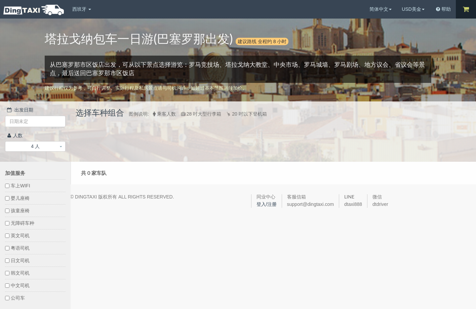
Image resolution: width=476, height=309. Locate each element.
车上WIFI (17, 185)
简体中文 (380, 9)
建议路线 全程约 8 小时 (262, 41)
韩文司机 (17, 273)
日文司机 (17, 260)
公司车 (15, 298)
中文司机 (17, 285)
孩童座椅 (17, 210)
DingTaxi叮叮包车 (33, 10)
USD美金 (413, 9)
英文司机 (17, 235)
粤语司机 (17, 248)
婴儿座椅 (17, 198)
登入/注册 (266, 204)
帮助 (443, 9)
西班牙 (81, 9)
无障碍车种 (19, 223)
